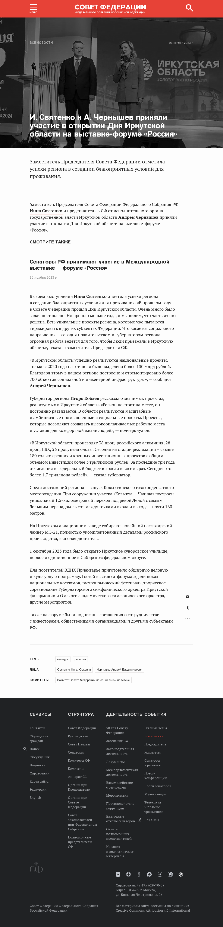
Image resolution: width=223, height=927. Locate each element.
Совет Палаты (79, 744)
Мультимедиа (155, 794)
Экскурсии (38, 789)
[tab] (187, 610)
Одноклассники (187, 608)
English (35, 797)
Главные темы (155, 728)
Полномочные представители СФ (80, 842)
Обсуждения (40, 757)
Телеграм (160, 874)
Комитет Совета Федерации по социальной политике (93, 680)
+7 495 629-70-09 (150, 885)
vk (118, 874)
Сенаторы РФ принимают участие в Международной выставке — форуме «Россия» (99, 265)
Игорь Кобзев (85, 398)
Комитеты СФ (79, 760)
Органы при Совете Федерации (77, 802)
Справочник (39, 773)
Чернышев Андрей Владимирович (119, 669)
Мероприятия (117, 795)
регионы (80, 659)
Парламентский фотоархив (181, 874)
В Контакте (187, 596)
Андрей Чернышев (139, 217)
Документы (115, 762)
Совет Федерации (82, 728)
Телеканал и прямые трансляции (153, 807)
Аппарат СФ (77, 776)
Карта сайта (39, 781)
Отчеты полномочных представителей (119, 834)
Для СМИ (151, 820)
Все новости (41, 43)
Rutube (170, 874)
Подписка (37, 765)
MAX (149, 874)
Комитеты (152, 752)
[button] (33, 8)
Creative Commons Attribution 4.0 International (153, 910)
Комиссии (76, 768)
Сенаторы (76, 752)
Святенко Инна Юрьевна (74, 669)
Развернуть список (187, 619)
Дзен (128, 874)
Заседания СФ (117, 741)
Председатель (155, 744)
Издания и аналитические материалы (120, 851)
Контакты (37, 728)
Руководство (78, 736)
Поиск (35, 749)
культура (63, 659)
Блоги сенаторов (157, 786)
